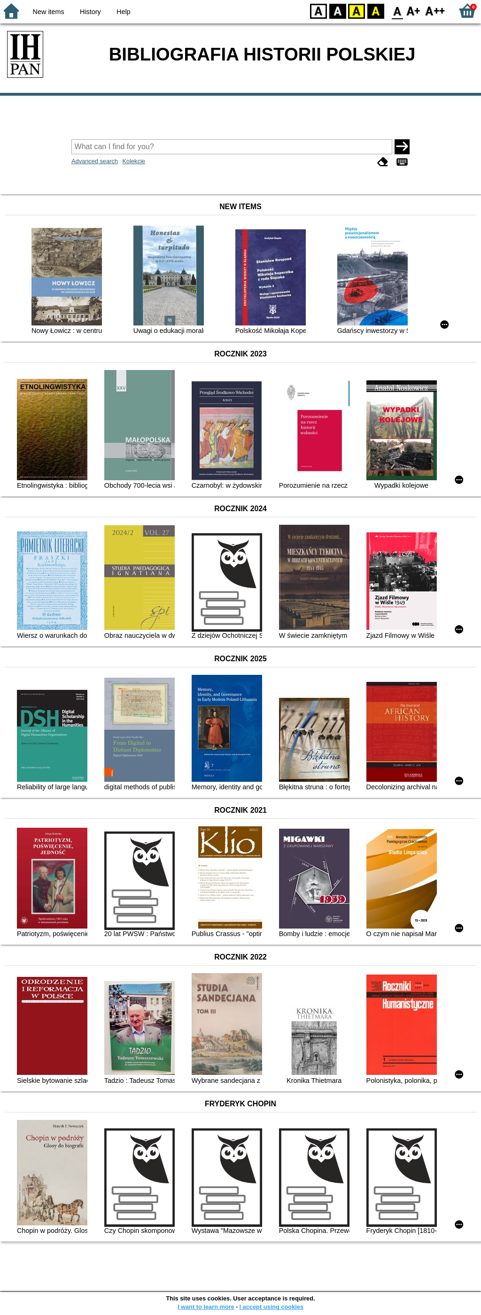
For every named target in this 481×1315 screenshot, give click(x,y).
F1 (413, 11)
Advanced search (94, 161)
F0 (397, 11)
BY (375, 11)
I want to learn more (206, 1306)
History (90, 11)
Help (123, 11)
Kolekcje (133, 161)
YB (356, 11)
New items (48, 11)
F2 (435, 11)
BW (338, 11)
